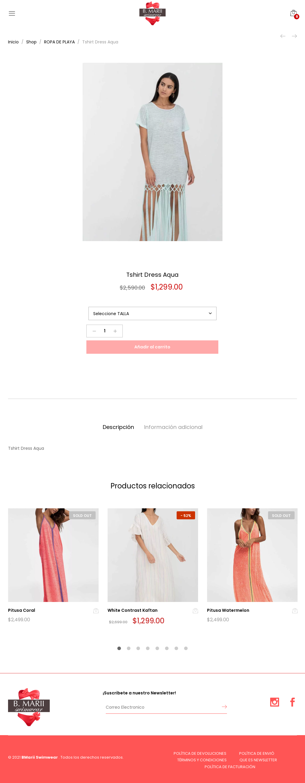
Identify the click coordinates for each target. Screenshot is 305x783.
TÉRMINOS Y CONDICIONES (202, 760)
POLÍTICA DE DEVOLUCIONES (200, 753)
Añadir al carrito (152, 347)
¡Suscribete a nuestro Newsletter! (139, 693)
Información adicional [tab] (173, 427)
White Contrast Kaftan (133, 610)
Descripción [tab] (118, 427)
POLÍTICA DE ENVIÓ (256, 753)
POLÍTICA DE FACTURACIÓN (230, 767)
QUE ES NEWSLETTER (258, 760)
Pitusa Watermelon (228, 610)
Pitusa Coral (21, 610)
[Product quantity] (104, 331)
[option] (152, 152)
